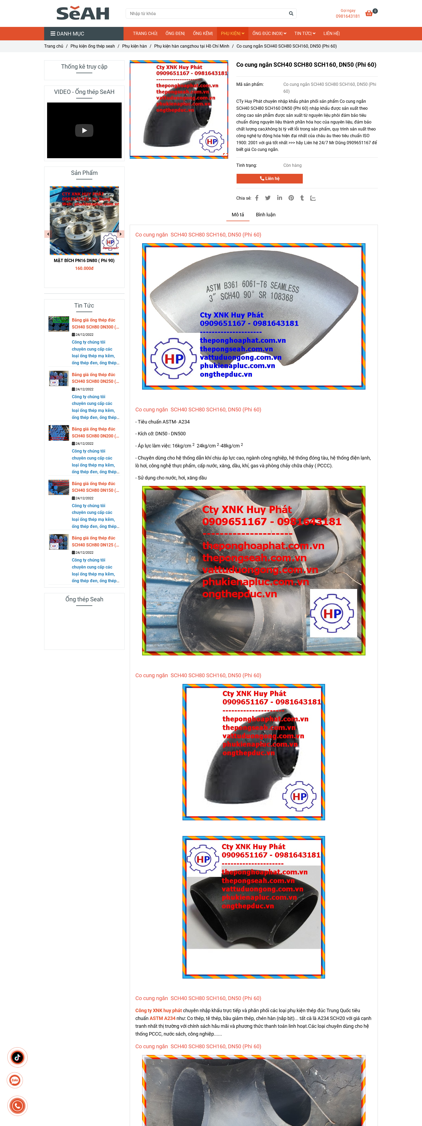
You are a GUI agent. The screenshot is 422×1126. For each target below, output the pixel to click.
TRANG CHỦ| (145, 33)
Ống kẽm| (203, 33)
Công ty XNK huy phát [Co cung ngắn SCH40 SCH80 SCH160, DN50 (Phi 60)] (158, 1010)
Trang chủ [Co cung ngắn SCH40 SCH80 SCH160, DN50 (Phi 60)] (53, 46)
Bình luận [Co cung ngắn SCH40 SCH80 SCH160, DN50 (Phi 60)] (266, 214)
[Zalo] (316, 198)
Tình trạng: (247, 165)
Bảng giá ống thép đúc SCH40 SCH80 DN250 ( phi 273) (94, 378)
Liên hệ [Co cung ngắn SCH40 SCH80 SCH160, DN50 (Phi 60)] (270, 178)
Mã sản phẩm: (250, 84)
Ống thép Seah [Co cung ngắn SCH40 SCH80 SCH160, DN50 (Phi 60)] (84, 599)
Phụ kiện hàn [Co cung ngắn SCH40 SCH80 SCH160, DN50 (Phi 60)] (134, 46)
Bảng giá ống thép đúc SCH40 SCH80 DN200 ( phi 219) (94, 432)
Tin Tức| (304, 33)
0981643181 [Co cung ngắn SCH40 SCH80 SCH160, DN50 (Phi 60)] (348, 16)
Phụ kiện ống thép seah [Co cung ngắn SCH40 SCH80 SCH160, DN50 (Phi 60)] (93, 46)
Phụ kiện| (232, 33)
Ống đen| (175, 33)
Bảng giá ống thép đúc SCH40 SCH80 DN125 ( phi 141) (94, 541)
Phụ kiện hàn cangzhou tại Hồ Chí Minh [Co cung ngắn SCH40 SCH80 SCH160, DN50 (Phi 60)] (191, 46)
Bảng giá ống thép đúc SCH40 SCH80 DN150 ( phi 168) (94, 487)
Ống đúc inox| (269, 33)
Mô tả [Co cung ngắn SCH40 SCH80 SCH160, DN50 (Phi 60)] (238, 214)
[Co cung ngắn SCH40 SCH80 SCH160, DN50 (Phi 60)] (83, 13)
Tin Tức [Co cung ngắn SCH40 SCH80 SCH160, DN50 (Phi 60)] (84, 305)
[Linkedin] (280, 198)
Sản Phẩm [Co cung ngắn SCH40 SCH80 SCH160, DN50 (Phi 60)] (84, 173)
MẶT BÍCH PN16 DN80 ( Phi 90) (84, 260)
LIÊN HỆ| (331, 33)
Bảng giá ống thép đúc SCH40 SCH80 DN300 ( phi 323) (94, 323)
